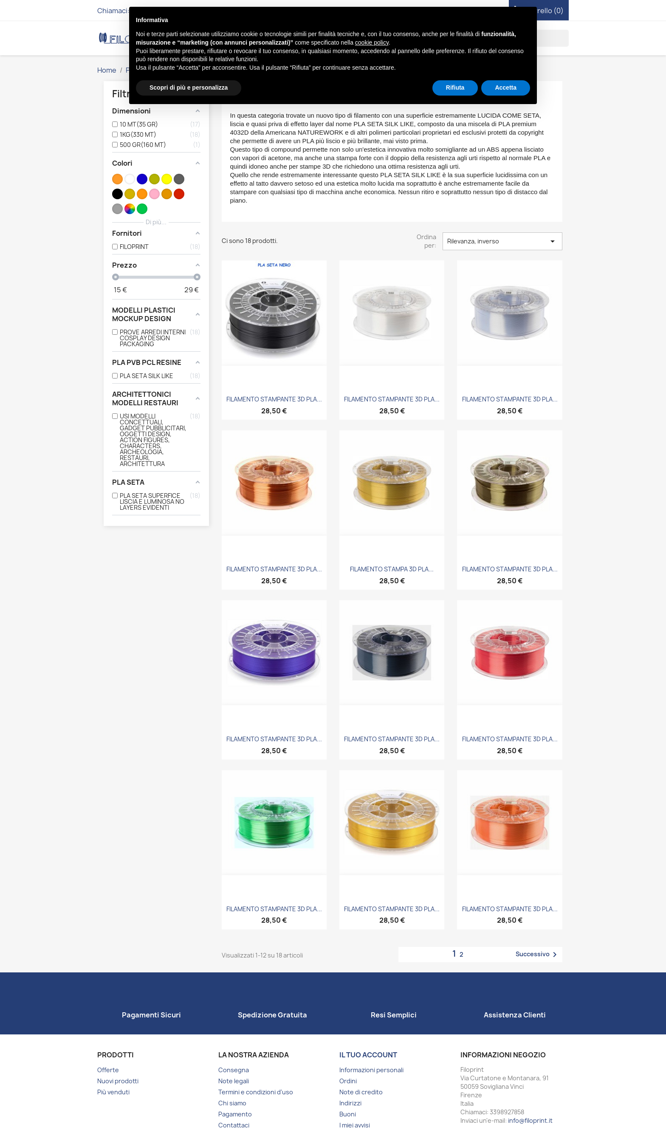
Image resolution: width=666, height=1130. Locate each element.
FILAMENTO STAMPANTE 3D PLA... (274, 399)
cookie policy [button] (372, 42)
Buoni (347, 1114)
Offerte (108, 1070)
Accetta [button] (505, 87)
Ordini (348, 1081)
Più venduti (113, 1092)
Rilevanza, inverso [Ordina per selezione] (502, 241)
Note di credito (361, 1092)
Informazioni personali (371, 1070)
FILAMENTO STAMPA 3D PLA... (392, 569)
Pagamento (235, 1114)
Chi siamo (232, 1103)
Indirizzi (350, 1103)
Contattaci (233, 1125)
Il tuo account (368, 1054)
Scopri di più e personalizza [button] (189, 87)
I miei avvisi (354, 1125)
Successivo (538, 954)
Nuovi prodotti (117, 1081)
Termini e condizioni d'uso (255, 1092)
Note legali (233, 1081)
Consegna (233, 1070)
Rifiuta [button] (455, 87)
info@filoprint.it (530, 1120)
